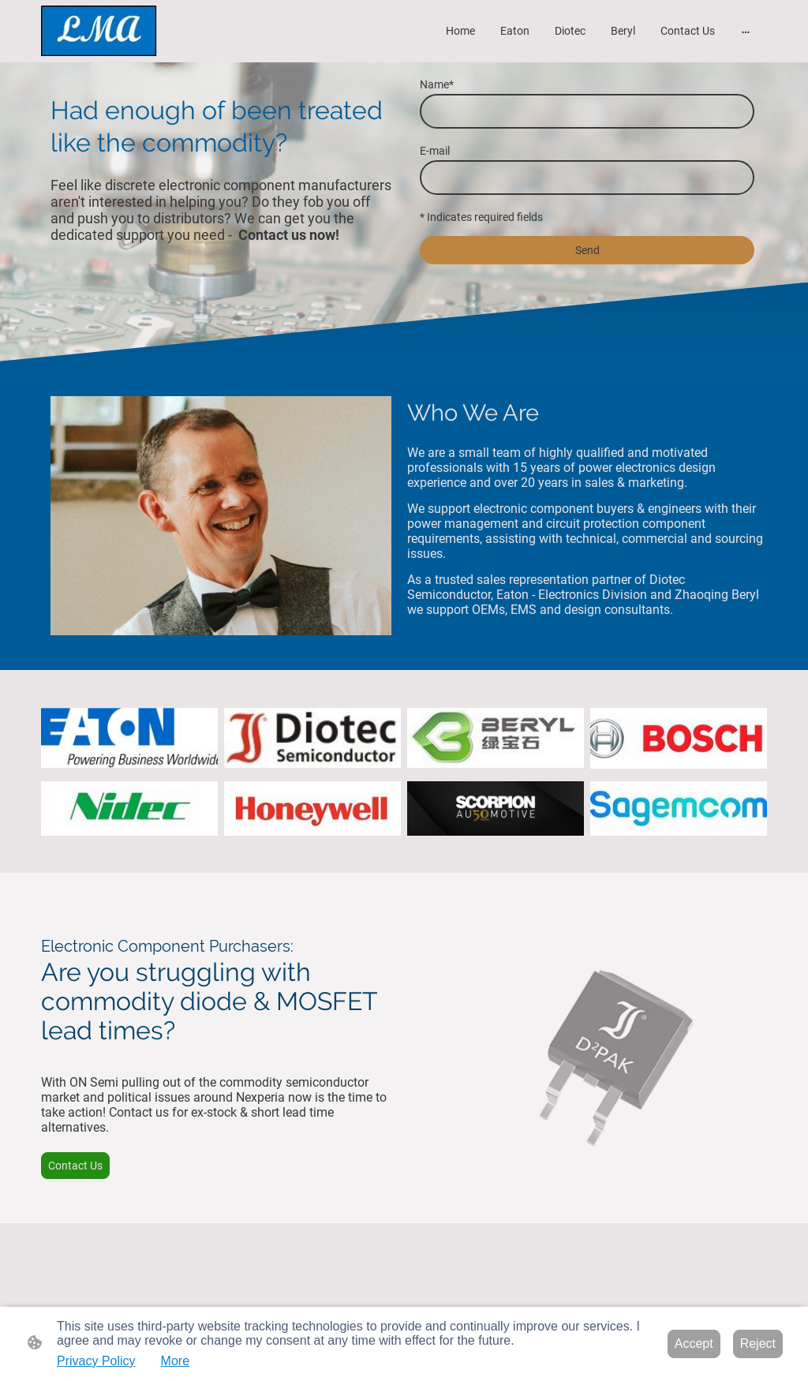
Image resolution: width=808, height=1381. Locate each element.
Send (587, 250)
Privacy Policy (96, 1361)
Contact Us (75, 1165)
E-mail (435, 150)
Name (437, 84)
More (175, 1361)
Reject (758, 1343)
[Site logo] (99, 31)
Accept (694, 1343)
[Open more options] (746, 31)
